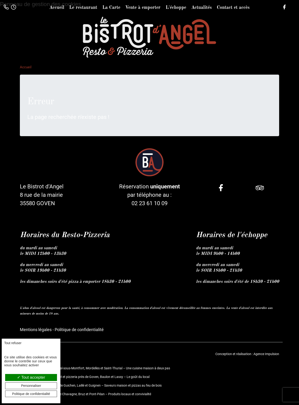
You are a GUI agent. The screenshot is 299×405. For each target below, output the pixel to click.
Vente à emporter (142, 7)
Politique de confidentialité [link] (31, 394)
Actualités (201, 7)
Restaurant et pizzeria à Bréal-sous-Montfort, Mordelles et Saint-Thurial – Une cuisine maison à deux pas (95, 368)
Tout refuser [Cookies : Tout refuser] (12, 343)
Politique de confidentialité (79, 329)
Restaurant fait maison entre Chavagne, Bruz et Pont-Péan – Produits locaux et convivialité (85, 394)
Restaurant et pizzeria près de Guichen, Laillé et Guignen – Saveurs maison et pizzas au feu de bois (91, 385)
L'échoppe (176, 7)
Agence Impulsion (266, 354)
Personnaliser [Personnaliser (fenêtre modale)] (31, 386)
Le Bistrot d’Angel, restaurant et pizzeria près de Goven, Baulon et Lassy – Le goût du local (85, 377)
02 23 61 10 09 (149, 203)
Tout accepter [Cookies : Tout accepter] (31, 377)
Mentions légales (36, 329)
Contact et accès (233, 7)
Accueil (56, 7)
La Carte (111, 7)
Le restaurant (83, 7)
